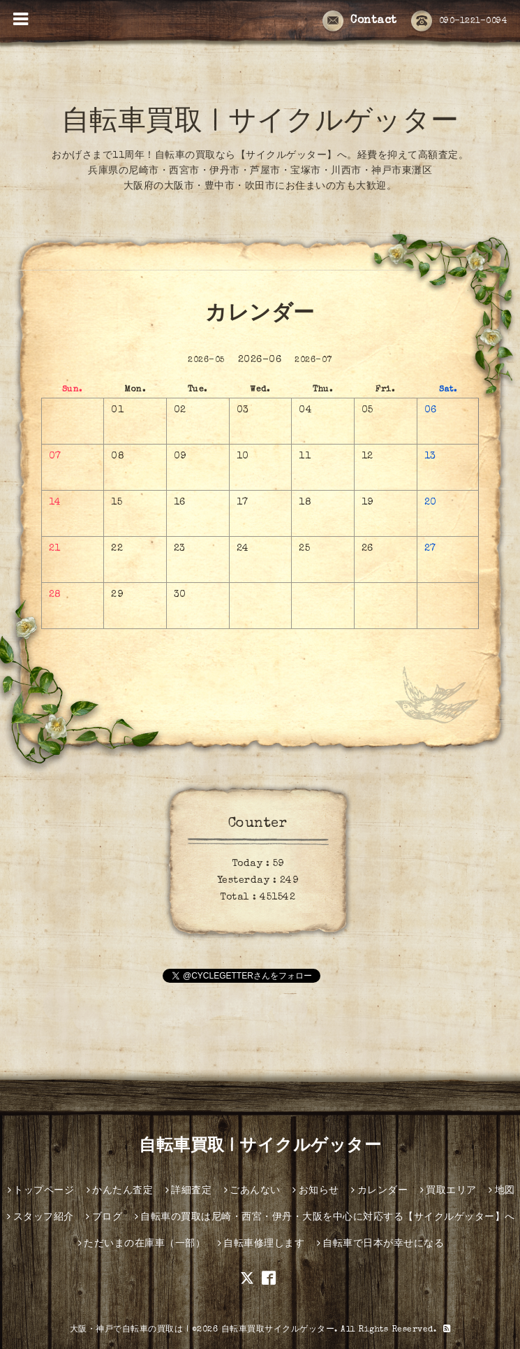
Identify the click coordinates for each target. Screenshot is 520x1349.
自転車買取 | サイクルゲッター (260, 124)
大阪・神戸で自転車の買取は (127, 1330)
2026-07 (313, 360)
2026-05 (206, 360)
